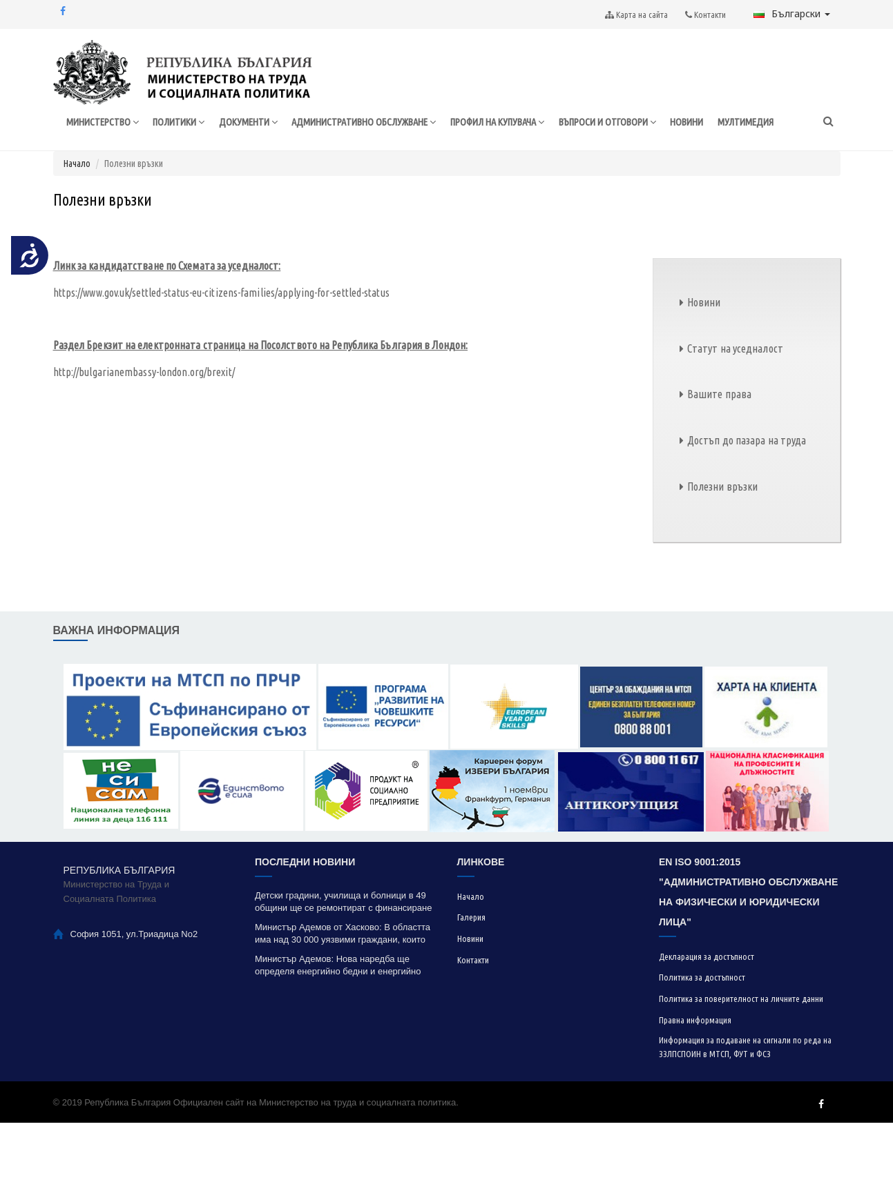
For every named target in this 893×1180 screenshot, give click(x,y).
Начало (77, 220)
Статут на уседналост (735, 406)
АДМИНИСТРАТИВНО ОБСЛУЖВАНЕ (374, 156)
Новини (704, 359)
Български (791, 13)
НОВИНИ (721, 155)
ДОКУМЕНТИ (251, 156)
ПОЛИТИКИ (179, 156)
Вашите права (719, 452)
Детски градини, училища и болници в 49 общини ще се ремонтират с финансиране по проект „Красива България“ (343, 959)
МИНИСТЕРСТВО (98, 156)
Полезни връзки (722, 544)
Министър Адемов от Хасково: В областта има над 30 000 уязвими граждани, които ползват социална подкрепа (342, 991)
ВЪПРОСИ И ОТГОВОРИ (637, 156)
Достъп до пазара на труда (747, 498)
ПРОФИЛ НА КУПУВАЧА (518, 156)
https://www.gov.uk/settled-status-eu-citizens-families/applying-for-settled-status (221, 350)
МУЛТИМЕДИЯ (782, 155)
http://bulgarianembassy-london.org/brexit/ (144, 429)
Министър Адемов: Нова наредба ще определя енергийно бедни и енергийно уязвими (338, 1023)
